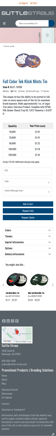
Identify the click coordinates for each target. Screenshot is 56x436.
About (4, 379)
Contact (5, 403)
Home (4, 375)
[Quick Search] (32, 23)
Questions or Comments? (13, 409)
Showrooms (7, 393)
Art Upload (7, 397)
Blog (4, 383)
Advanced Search (10, 389)
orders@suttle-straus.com (14, 364)
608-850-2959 (9, 361)
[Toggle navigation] (4, 23)
